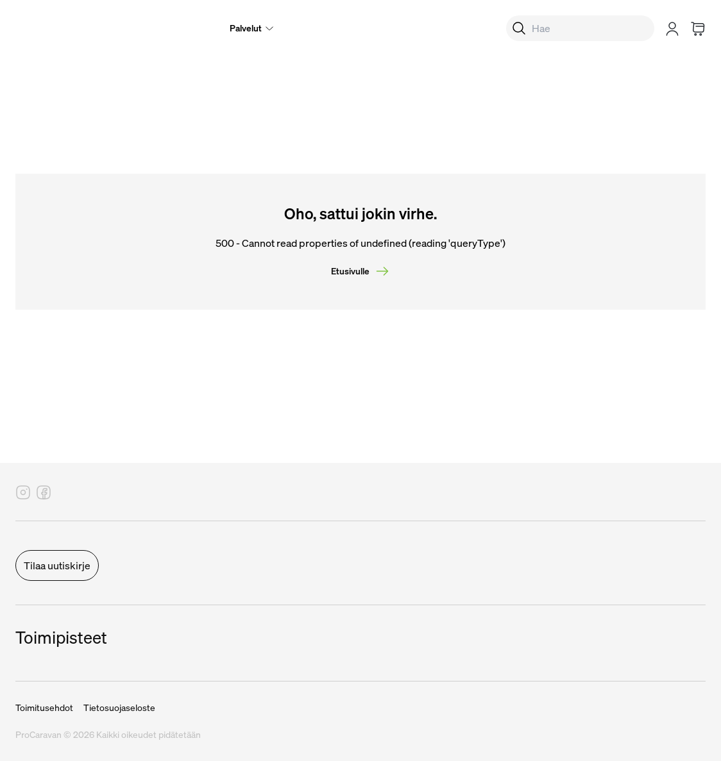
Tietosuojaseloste (119, 708)
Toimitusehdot (44, 708)
